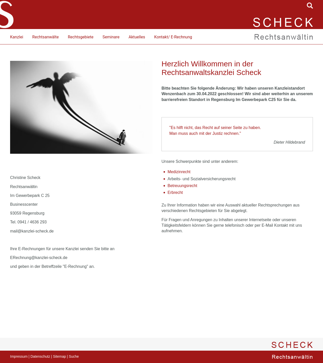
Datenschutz (40, 356)
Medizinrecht (179, 172)
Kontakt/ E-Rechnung (173, 37)
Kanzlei (16, 37)
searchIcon (310, 6)
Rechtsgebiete (81, 37)
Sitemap (59, 356)
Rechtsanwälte (45, 37)
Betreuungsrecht (182, 186)
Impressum (19, 356)
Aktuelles (136, 37)
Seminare (110, 37)
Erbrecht (175, 192)
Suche (74, 356)
